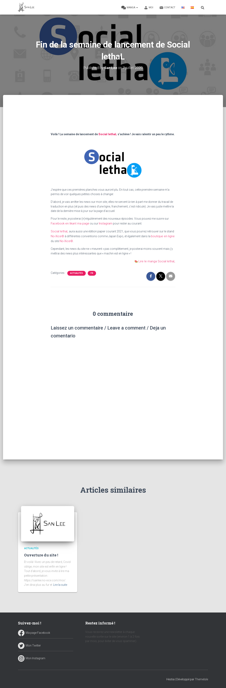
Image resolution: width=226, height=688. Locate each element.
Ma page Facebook (34, 632)
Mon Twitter (29, 645)
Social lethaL (107, 133)
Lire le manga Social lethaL (158, 259)
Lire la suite (60, 584)
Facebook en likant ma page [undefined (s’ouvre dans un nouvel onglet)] (68, 222)
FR (92, 271)
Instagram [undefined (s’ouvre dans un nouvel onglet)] (102, 222)
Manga (129, 8)
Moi (148, 8)
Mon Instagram (31, 657)
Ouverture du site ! (41, 554)
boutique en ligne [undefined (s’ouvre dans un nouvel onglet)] (160, 235)
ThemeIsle (201, 679)
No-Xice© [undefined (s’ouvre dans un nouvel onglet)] (57, 235)
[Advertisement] (113, 118)
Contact (167, 8)
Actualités (76, 271)
